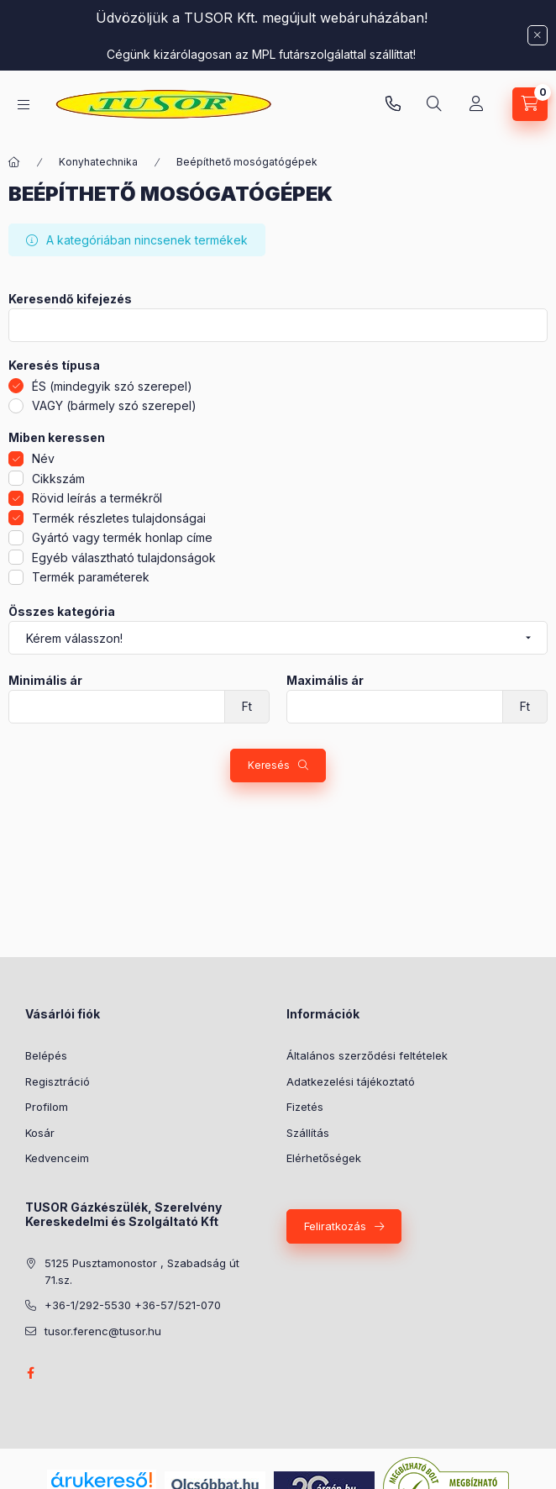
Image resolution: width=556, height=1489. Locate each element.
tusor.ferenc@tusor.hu (103, 1331)
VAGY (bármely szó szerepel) (114, 405)
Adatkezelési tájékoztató (350, 1081)
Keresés (269, 765)
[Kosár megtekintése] (530, 104)
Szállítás (307, 1132)
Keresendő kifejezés (70, 299)
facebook (30, 1373)
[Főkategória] (14, 162)
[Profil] (476, 104)
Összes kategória (61, 611)
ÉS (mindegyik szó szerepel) (112, 386)
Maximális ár (325, 680)
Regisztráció (57, 1081)
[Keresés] (434, 104)
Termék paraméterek (90, 577)
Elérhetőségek (323, 1158)
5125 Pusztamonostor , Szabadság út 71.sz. (142, 1271)
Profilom (46, 1106)
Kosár (40, 1132)
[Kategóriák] (23, 104)
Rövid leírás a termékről (97, 498)
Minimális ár (45, 680)
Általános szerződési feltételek (367, 1055)
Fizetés (304, 1106)
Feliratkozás (335, 1226)
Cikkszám (58, 478)
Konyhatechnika (98, 161)
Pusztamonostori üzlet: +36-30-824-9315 (393, 104)
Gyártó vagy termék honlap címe (122, 537)
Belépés (46, 1055)
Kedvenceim (57, 1158)
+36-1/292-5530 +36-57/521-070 (133, 1305)
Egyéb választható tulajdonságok (124, 557)
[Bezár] (537, 35)
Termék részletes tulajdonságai (119, 518)
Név (43, 458)
